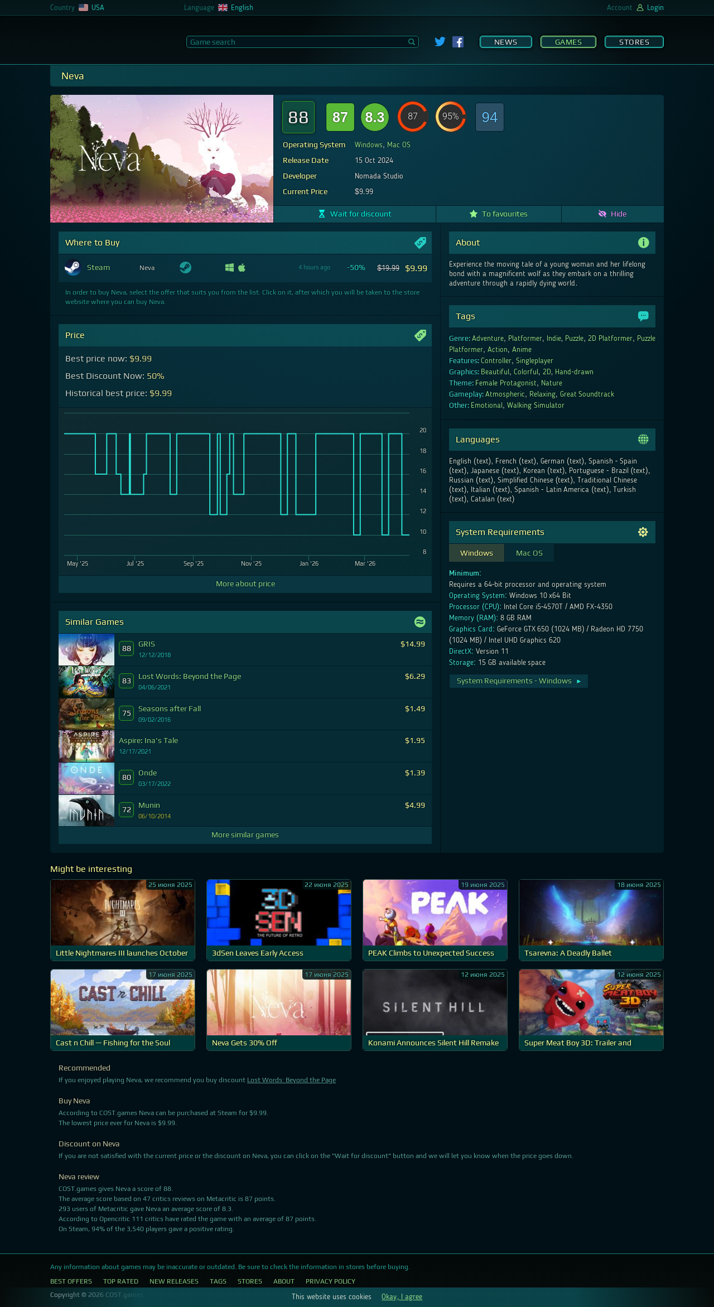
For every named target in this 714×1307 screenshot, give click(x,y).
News (506, 41)
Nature (551, 383)
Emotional (487, 405)
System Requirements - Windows (519, 680)
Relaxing (542, 394)
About (284, 1281)
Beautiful (495, 372)
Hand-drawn (574, 372)
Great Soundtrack (587, 394)
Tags (218, 1281)
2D (547, 372)
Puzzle (574, 339)
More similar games (245, 834)
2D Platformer (610, 339)
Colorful (526, 372)
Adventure (488, 339)
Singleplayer (534, 361)
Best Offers (71, 1281)
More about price (245, 583)
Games (568, 41)
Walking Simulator (536, 405)
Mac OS (399, 145)
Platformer (525, 339)
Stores (634, 41)
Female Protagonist (506, 383)
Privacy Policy (330, 1281)
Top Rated (120, 1281)
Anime (522, 350)
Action (498, 350)
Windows (369, 145)
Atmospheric (505, 394)
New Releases (174, 1281)
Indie (554, 339)
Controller (496, 361)
